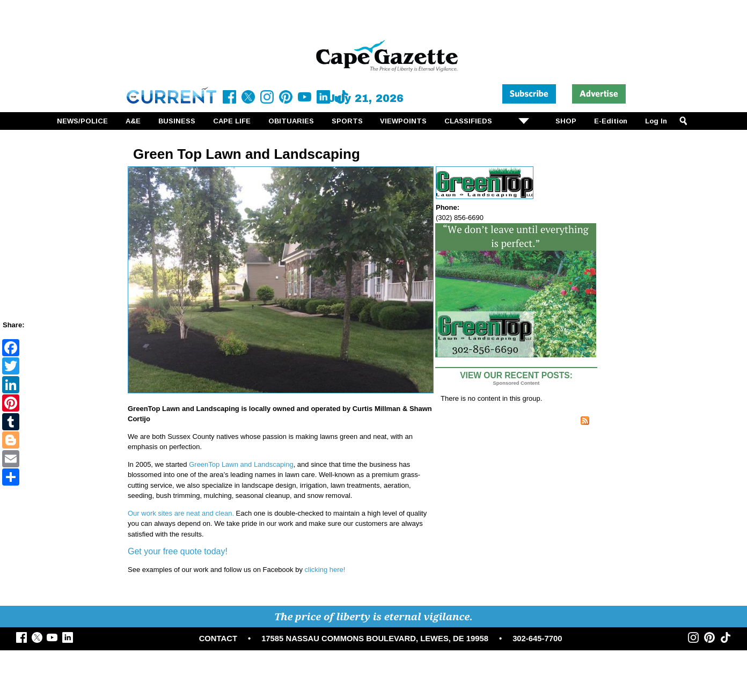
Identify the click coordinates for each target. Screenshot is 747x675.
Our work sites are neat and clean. (181, 513)
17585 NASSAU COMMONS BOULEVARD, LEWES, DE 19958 (374, 638)
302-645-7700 (537, 638)
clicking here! (325, 570)
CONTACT (218, 638)
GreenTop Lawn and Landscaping (241, 464)
